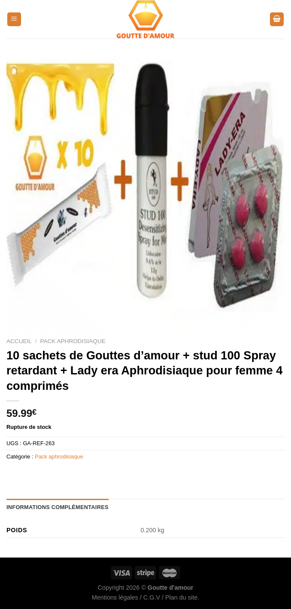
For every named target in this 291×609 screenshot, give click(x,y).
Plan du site (181, 597)
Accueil (19, 341)
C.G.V (151, 597)
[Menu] (14, 19)
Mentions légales (115, 597)
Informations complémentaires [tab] (57, 507)
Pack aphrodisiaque (72, 341)
